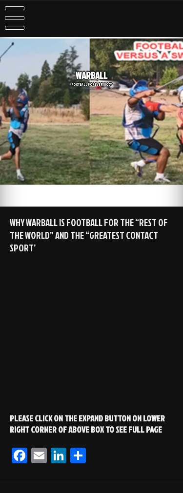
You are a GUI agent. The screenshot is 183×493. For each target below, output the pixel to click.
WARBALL (91, 75)
